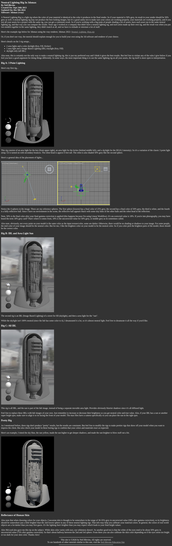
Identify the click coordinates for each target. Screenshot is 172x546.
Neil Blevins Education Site (113, 542)
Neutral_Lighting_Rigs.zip (82, 32)
